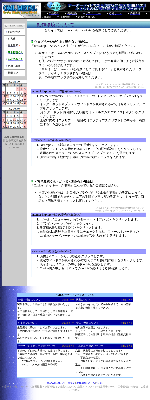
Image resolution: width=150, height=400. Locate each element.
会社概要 (70, 382)
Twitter (100, 382)
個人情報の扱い (55, 382)
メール (91, 382)
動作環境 (81, 382)
